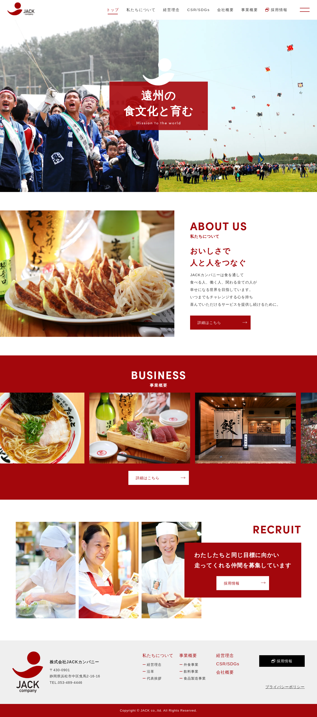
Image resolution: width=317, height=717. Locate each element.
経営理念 (171, 10)
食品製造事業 (195, 678)
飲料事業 (191, 671)
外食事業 (191, 665)
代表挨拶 (154, 678)
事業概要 (249, 10)
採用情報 (276, 10)
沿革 (150, 671)
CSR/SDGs (198, 10)
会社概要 (225, 10)
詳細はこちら (209, 322)
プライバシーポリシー (285, 687)
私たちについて (141, 10)
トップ (112, 10)
